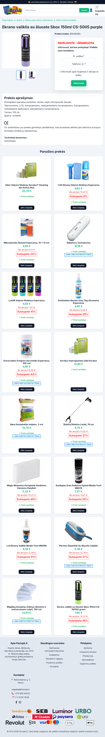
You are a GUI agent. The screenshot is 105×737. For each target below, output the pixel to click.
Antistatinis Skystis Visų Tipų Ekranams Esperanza (78, 301)
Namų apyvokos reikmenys (39, 20)
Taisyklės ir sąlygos (54, 659)
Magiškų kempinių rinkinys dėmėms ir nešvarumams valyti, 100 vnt (26, 608)
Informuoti (78, 83)
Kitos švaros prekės (66, 20)
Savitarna (88, 648)
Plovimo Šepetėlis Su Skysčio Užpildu (78, 545)
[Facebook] (16, 702)
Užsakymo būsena (87, 652)
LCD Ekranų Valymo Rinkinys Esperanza (78, 185)
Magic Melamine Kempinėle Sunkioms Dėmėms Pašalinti (26, 486)
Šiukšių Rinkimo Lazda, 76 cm (78, 424)
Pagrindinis (7, 20)
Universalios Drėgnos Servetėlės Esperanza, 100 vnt (26, 362)
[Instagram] (20, 702)
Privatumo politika (54, 663)
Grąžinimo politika (88, 664)
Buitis (19, 20)
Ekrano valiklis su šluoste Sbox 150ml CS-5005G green (78, 608)
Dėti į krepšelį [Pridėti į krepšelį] (26, 208)
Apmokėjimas (88, 660)
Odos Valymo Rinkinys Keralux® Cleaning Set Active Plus (26, 186)
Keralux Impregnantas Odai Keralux (78, 360)
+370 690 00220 (22, 693)
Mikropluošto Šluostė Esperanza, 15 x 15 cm (26, 242)
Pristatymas (88, 656)
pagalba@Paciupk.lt (21, 689)
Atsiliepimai (54, 655)
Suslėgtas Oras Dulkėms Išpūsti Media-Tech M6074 (78, 486)
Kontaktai (54, 666)
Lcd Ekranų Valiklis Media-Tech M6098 (26, 545)
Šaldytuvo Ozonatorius (78, 242)
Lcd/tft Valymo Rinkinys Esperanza (27, 300)
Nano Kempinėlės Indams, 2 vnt (26, 424)
